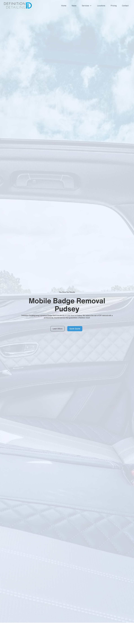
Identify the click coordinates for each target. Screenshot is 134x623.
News (74, 6)
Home (63, 6)
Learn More (57, 329)
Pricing (114, 6)
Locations (101, 6)
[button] (86, 5)
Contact (125, 6)
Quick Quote (74, 329)
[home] (18, 5)
